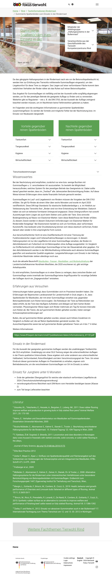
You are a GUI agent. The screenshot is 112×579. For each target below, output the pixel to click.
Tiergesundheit (22, 146)
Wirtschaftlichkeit (23, 160)
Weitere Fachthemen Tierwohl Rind (56, 529)
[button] (69, 4)
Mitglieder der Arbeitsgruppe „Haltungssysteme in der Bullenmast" (79, 31)
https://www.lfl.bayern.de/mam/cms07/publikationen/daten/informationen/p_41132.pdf (54, 335)
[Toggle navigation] (97, 4)
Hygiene (19, 153)
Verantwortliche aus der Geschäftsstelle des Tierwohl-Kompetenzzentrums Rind (79, 45)
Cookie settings (69, 558)
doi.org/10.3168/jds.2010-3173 (51, 446)
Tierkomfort (21, 139)
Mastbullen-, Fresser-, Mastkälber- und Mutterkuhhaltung (64, 261)
